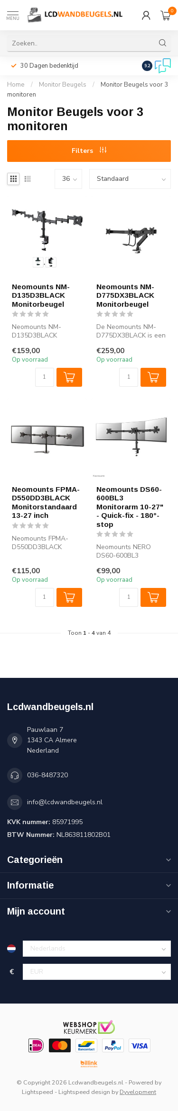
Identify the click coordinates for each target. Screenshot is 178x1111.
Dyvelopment (138, 1092)
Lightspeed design (84, 1092)
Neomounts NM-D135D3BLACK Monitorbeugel (41, 295)
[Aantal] (44, 377)
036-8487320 (47, 775)
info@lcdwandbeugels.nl (65, 802)
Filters (89, 150)
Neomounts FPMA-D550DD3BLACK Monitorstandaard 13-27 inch (46, 502)
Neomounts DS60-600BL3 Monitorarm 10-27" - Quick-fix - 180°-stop (129, 506)
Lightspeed (37, 1092)
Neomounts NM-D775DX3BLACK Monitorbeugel (125, 295)
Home (16, 84)
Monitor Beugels (62, 84)
